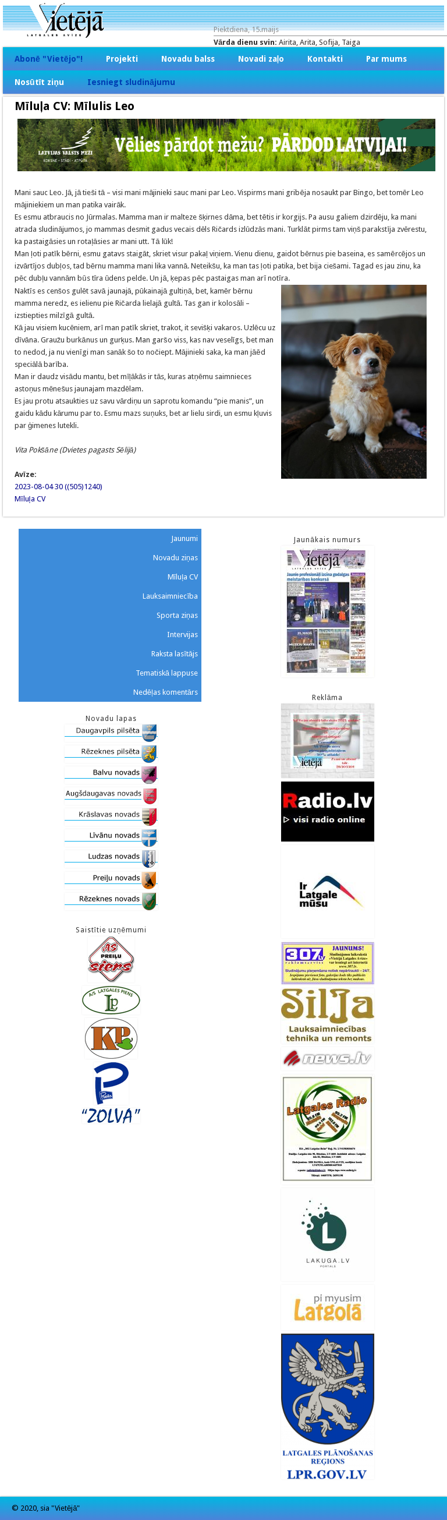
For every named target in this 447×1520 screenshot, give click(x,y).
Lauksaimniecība (170, 596)
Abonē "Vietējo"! (49, 58)
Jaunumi (184, 538)
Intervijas (182, 634)
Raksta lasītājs (174, 653)
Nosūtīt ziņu (39, 82)
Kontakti (325, 58)
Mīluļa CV (30, 498)
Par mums (386, 58)
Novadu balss (188, 58)
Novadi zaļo (261, 58)
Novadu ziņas (175, 557)
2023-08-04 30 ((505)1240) (58, 486)
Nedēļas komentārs (165, 692)
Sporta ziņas (177, 615)
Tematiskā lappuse (167, 673)
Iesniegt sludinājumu (131, 82)
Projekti (122, 58)
